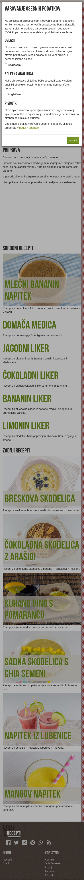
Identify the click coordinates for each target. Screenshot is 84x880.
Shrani (73, 140)
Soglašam (14, 64)
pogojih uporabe (29, 127)
